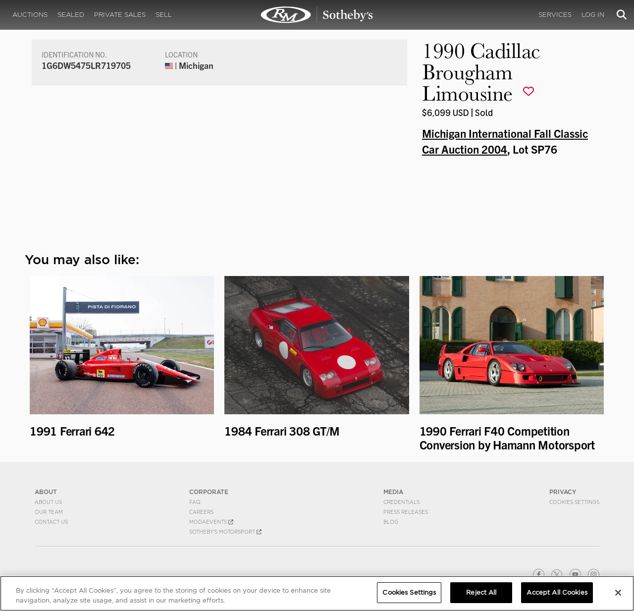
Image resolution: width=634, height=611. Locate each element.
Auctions (30, 14)
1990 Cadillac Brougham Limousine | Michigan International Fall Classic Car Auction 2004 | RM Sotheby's (317, 14)
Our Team (49, 512)
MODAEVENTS (211, 522)
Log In (592, 14)
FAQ (195, 502)
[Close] (618, 593)
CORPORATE (208, 492)
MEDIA (393, 492)
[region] (317, 593)
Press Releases (405, 512)
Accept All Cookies (557, 592)
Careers (201, 512)
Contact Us (51, 522)
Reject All (481, 592)
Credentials (401, 502)
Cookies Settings (574, 502)
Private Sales (120, 14)
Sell (164, 14)
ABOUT (46, 492)
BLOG (390, 522)
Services (555, 14)
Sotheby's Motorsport (225, 532)
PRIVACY (563, 492)
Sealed (70, 14)
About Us (48, 502)
